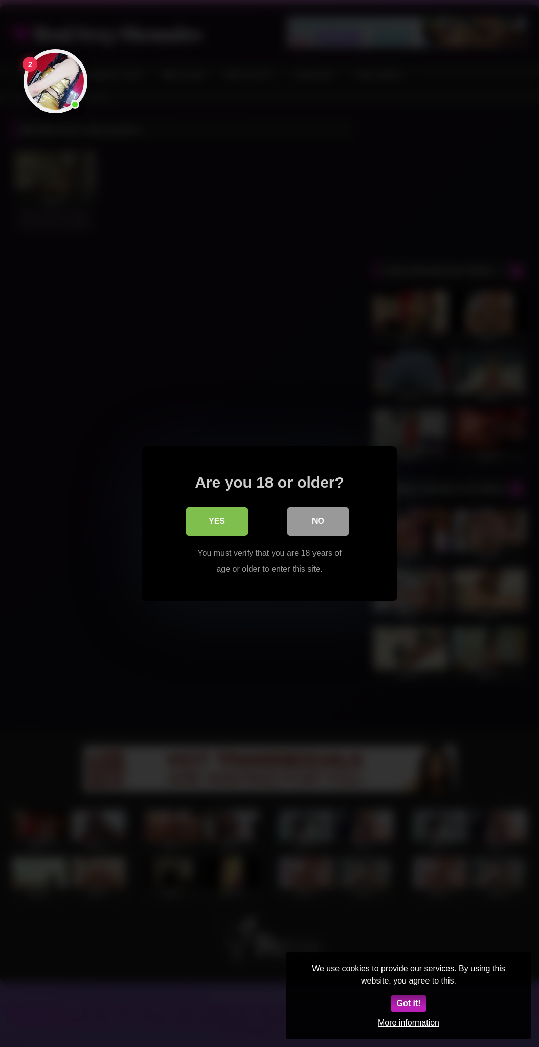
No (318, 520)
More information (408, 1022)
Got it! (408, 1003)
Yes (217, 520)
